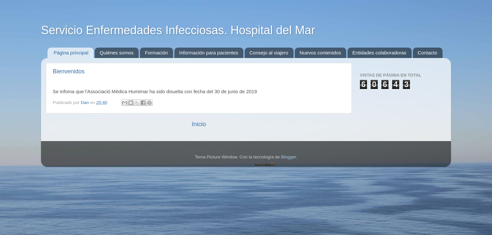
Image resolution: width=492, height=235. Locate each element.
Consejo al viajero (269, 52)
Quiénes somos (116, 52)
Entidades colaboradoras (379, 52)
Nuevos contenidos (320, 52)
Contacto (427, 52)
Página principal (71, 52)
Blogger (288, 156)
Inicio (199, 124)
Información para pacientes (208, 52)
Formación (156, 52)
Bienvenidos (69, 71)
